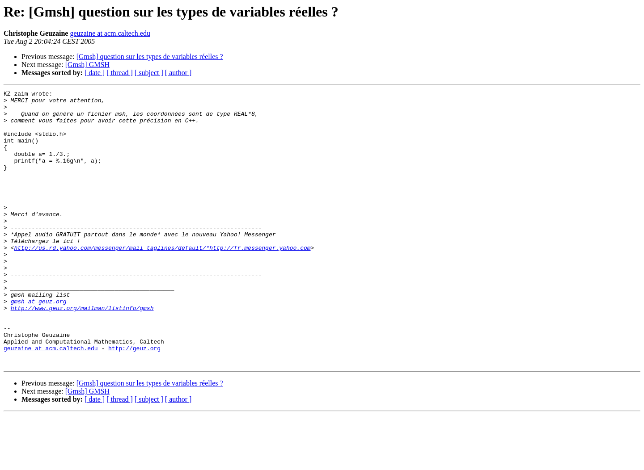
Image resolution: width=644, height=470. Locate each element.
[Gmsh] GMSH (87, 64)
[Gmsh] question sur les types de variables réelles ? (149, 56)
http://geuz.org (134, 400)
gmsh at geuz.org (39, 344)
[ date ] (95, 72)
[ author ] (178, 72)
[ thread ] (119, 72)
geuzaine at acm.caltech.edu (110, 33)
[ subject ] (149, 72)
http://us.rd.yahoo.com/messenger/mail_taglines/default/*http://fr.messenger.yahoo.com (162, 280)
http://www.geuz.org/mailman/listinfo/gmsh (82, 352)
